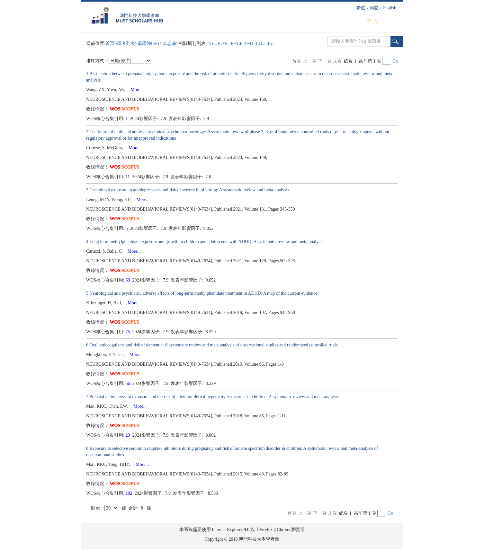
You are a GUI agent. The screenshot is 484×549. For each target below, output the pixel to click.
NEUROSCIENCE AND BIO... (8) (240, 43)
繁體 (360, 7)
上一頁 (309, 61)
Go (395, 61)
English (389, 7)
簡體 (374, 7)
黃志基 (169, 43)
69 (128, 280)
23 (128, 435)
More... (135, 89)
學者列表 (126, 43)
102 (130, 493)
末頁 (337, 61)
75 (128, 331)
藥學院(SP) (149, 43)
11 (128, 176)
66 (128, 383)
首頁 (109, 43)
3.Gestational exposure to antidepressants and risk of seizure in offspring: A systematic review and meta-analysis (187, 189)
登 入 (372, 21)
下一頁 (324, 61)
